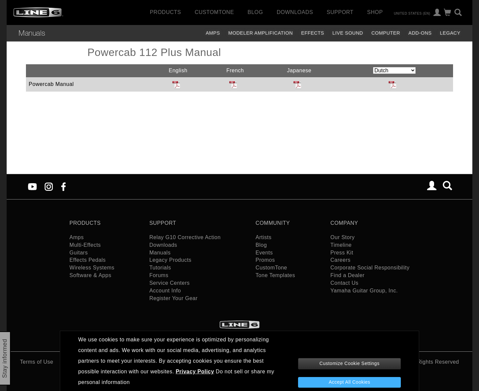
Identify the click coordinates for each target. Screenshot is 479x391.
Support (340, 12)
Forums (158, 275)
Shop (375, 12)
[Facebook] (63, 186)
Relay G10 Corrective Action (185, 237)
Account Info (165, 290)
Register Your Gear (173, 298)
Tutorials (160, 267)
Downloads (295, 12)
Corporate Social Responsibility (369, 267)
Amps (213, 33)
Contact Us (344, 283)
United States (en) (412, 13)
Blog (255, 12)
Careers (340, 260)
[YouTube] (32, 186)
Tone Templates (275, 275)
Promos (265, 260)
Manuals (32, 33)
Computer (385, 33)
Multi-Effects (85, 245)
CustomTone (214, 12)
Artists (263, 237)
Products (165, 12)
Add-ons (420, 33)
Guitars (79, 252)
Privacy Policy (195, 371)
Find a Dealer (347, 275)
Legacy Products (170, 260)
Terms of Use (36, 362)
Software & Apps (90, 275)
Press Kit (341, 252)
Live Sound (347, 33)
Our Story (342, 237)
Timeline (341, 245)
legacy (450, 33)
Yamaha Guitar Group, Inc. (364, 290)
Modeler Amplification (260, 33)
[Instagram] (48, 186)
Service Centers (169, 283)
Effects (312, 33)
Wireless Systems (92, 267)
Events (264, 252)
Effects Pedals (88, 260)
